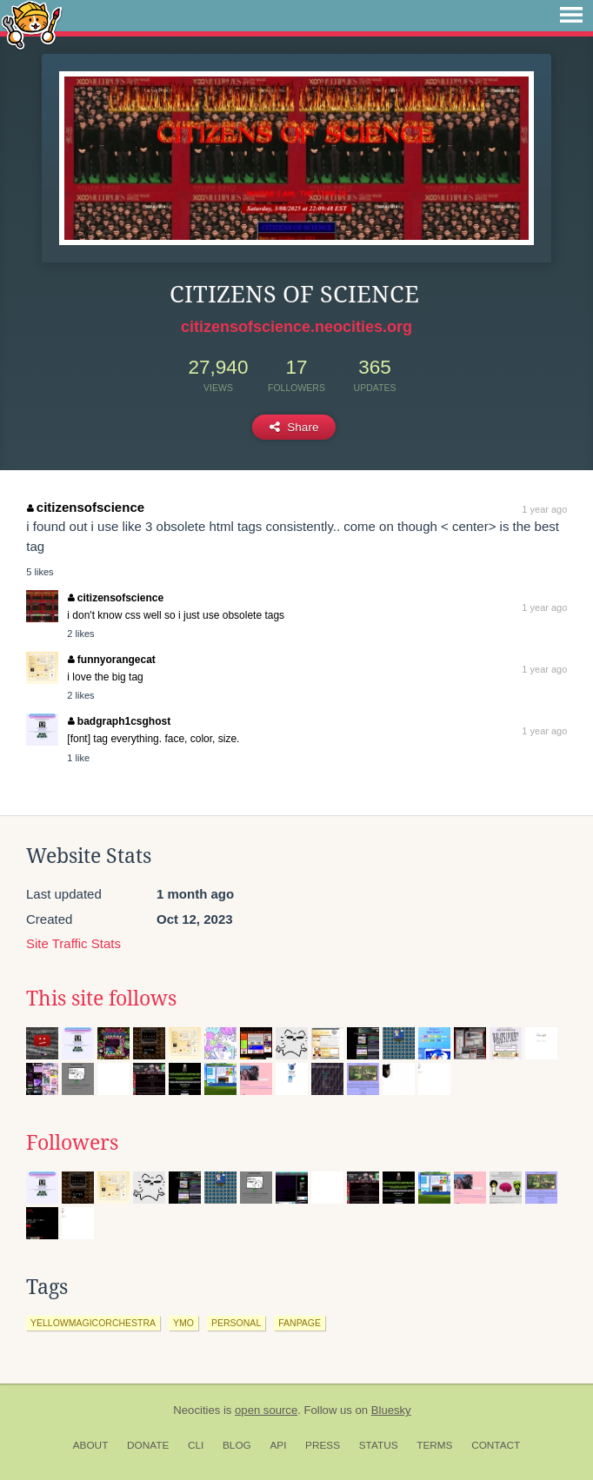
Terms (434, 1445)
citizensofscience (85, 507)
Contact (495, 1445)
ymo (183, 1322)
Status (378, 1445)
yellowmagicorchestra (93, 1322)
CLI (195, 1445)
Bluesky (391, 1410)
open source (266, 1410)
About (91, 1445)
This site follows (101, 998)
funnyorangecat (112, 660)
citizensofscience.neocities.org (296, 326)
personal (236, 1322)
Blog (237, 1445)
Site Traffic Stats (73, 943)
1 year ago (544, 509)
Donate (148, 1445)
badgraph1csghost (119, 721)
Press (322, 1445)
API (278, 1445)
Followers (72, 1143)
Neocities (196, 1410)
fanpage (299, 1322)
